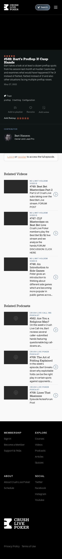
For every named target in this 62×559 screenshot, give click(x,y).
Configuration (28, 100)
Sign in (7, 439)
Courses (39, 439)
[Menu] (55, 7)
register (22, 157)
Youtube (39, 500)
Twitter (39, 482)
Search (43, 7)
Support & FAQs (12, 451)
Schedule (9, 488)
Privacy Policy (12, 546)
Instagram (40, 494)
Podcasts (40, 451)
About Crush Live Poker (17, 482)
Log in (10, 157)
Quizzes (39, 463)
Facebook (40, 488)
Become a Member (14, 445)
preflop (7, 100)
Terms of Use (29, 546)
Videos (38, 445)
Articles (39, 457)
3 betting (16, 100)
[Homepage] (11, 7)
